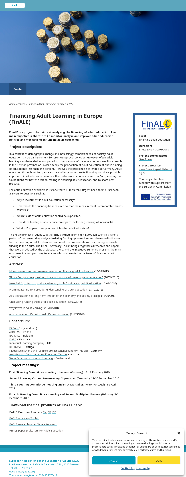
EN (44, 412)
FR (49, 412)
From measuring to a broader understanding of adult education (48, 289)
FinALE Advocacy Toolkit (24, 418)
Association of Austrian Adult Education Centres (38, 354)
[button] (179, 433)
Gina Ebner (145, 159)
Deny (159, 460)
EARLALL (14, 335)
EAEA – (14, 328)
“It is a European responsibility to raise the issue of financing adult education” (56, 277)
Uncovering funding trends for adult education (37, 301)
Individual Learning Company (26, 343)
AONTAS (14, 332)
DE (54, 412)
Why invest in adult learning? (26, 308)
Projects (21, 104)
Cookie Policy (128, 468)
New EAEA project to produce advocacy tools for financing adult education (55, 283)
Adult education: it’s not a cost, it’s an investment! (39, 314)
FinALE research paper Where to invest (33, 424)
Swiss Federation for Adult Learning (31, 358)
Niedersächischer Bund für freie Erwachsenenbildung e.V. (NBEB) (48, 350)
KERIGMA (15, 347)
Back (15, 5)
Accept (114, 460)
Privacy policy (143, 468)
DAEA (12, 339)
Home (12, 104)
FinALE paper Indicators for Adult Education (36, 430)
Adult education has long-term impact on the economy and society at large (54, 295)
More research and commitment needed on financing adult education (51, 271)
